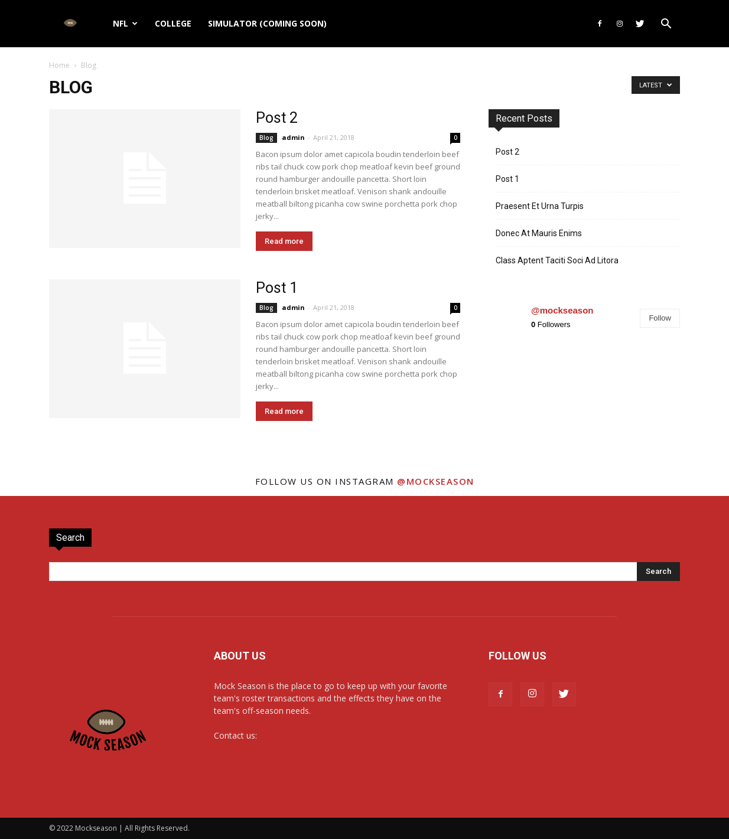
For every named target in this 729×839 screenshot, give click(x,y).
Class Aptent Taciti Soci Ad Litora (557, 260)
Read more (284, 241)
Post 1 (277, 287)
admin (293, 137)
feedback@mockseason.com (314, 735)
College (173, 23)
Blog (266, 137)
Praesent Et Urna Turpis (540, 206)
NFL (125, 23)
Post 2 (277, 117)
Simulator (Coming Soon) (267, 23)
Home (59, 65)
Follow (660, 318)
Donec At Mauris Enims (539, 233)
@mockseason (562, 310)
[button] (666, 25)
